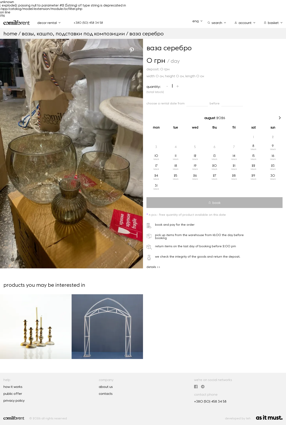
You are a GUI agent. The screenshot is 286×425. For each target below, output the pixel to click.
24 (156, 175)
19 (195, 166)
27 (214, 175)
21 (234, 166)
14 (234, 156)
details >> (153, 266)
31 (156, 185)
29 (253, 175)
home (10, 33)
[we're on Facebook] (196, 386)
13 (214, 156)
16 (273, 156)
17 (156, 166)
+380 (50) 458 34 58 (88, 22)
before (215, 103)
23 (273, 166)
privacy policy (14, 400)
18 (175, 166)
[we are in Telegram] (202, 386)
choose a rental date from (165, 103)
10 (156, 156)
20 (214, 166)
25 (175, 175)
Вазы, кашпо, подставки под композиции (73, 33)
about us (106, 386)
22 (253, 166)
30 (272, 175)
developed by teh (238, 418)
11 (175, 156)
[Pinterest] (131, 50)
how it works (12, 386)
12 (195, 156)
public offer (12, 393)
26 (195, 175)
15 (253, 156)
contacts (106, 393)
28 (234, 175)
